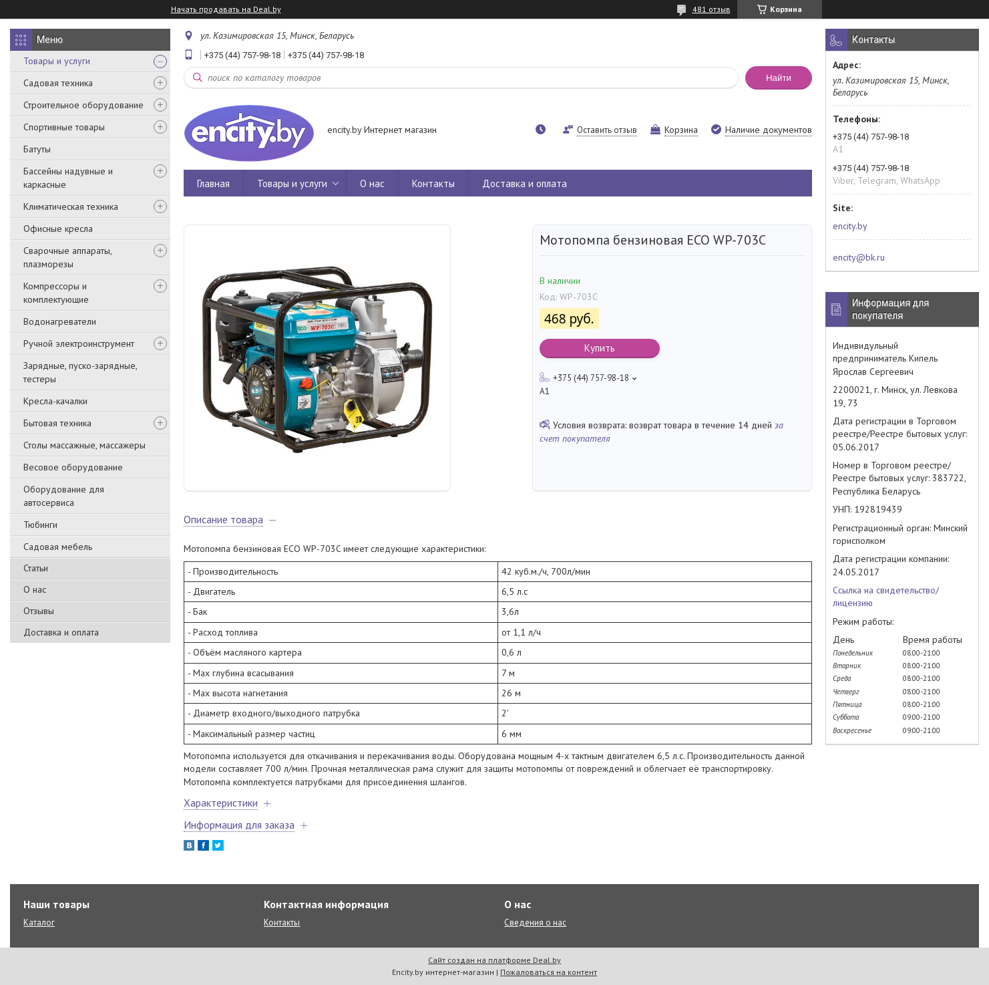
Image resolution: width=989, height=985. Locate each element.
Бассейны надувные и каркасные (68, 177)
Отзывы (38, 611)
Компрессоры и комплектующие (56, 292)
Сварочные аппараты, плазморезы (67, 257)
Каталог (39, 922)
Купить (599, 347)
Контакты (433, 183)
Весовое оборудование (73, 467)
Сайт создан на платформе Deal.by (494, 960)
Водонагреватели (59, 321)
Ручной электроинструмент (78, 343)
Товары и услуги (56, 61)
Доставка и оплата (61, 632)
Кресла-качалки (55, 401)
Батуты (37, 149)
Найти (778, 78)
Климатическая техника (70, 206)
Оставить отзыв (607, 130)
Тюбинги (40, 525)
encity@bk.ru (859, 257)
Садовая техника (58, 83)
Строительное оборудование (83, 105)
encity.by (850, 226)
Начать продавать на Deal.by (226, 9)
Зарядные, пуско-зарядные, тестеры (80, 372)
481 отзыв (712, 9)
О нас (34, 589)
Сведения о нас (535, 922)
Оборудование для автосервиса (63, 496)
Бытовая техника (57, 423)
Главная (213, 183)
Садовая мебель (57, 547)
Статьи (35, 568)
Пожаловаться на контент (548, 972)
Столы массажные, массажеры (84, 445)
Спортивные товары (64, 127)
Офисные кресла (58, 229)
